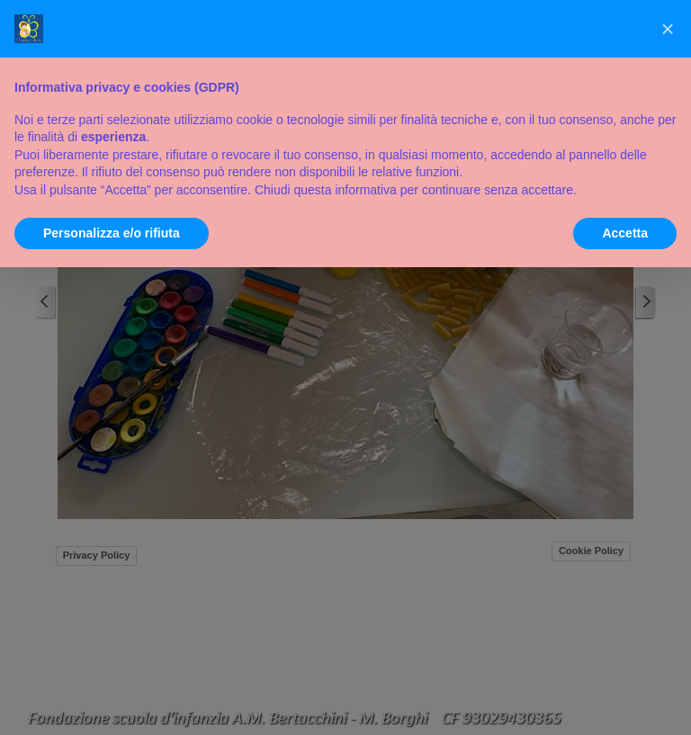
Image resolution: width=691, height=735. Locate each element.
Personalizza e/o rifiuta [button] (111, 233)
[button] (667, 28)
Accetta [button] (625, 233)
